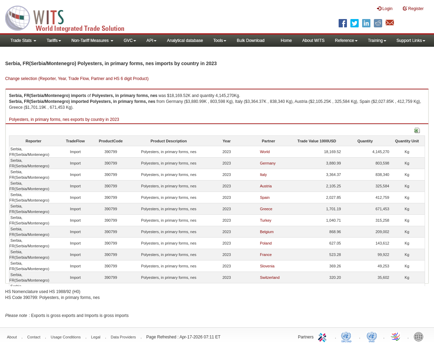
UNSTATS (372, 336)
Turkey (265, 220)
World (265, 152)
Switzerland (270, 277)
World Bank (420, 336)
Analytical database (185, 40)
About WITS (313, 40)
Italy (263, 174)
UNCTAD (348, 336)
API (152, 40)
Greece (266, 209)
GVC (130, 40)
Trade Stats (23, 40)
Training (377, 40)
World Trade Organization (396, 336)
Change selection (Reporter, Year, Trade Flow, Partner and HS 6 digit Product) (77, 78)
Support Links (411, 40)
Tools (219, 40)
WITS (69, 17)
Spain (265, 197)
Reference (346, 40)
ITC (323, 336)
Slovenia (267, 266)
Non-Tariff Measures (92, 40)
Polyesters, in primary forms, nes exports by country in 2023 (64, 119)
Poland (266, 243)
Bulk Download (250, 40)
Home (286, 40)
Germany (267, 163)
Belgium (267, 232)
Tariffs (54, 40)
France (266, 255)
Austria (266, 186)
